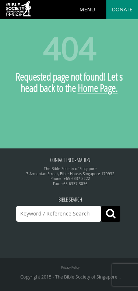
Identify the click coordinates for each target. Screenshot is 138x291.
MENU (87, 9)
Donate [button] (122, 9)
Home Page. (98, 88)
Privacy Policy (70, 267)
